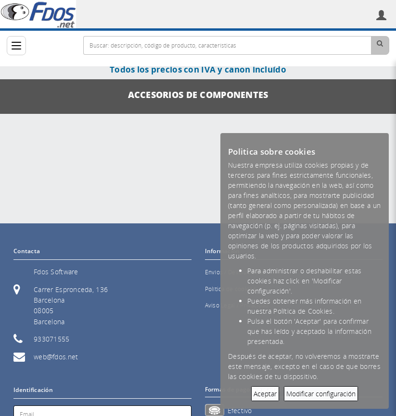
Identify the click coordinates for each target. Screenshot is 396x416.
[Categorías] (16, 45)
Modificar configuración (321, 393)
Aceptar (265, 393)
